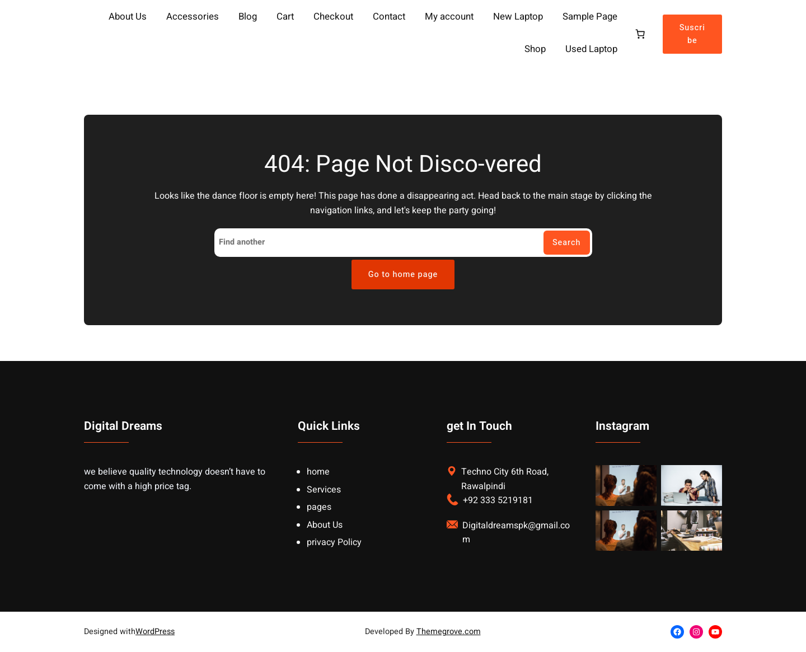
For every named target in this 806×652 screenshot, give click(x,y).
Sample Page (590, 17)
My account (449, 17)
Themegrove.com (448, 631)
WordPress (155, 631)
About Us (128, 17)
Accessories (192, 17)
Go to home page (403, 274)
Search (566, 242)
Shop (535, 50)
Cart (285, 17)
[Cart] (640, 34)
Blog (247, 17)
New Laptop (518, 17)
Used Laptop (591, 50)
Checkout (333, 17)
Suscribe (692, 34)
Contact (389, 17)
